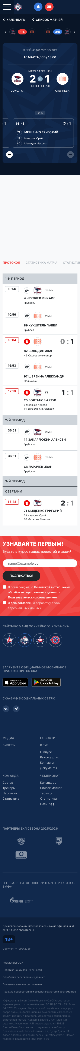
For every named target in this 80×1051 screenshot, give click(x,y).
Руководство (49, 757)
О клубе (46, 752)
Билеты (9, 745)
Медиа (8, 738)
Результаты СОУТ (14, 962)
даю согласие (21, 603)
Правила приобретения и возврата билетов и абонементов (39, 991)
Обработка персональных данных (24, 977)
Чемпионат (50, 776)
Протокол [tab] (11, 262)
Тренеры (9, 788)
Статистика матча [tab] (41, 262)
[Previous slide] (9, 154)
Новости (47, 738)
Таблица (46, 793)
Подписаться (21, 575)
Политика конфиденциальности (22, 969)
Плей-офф (47, 804)
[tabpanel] (40, 399)
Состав (8, 782)
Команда (11, 776)
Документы (48, 768)
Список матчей (47, 19)
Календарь (13, 19)
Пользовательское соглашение (22, 984)
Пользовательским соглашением (32, 597)
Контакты (47, 762)
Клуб (44, 745)
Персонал (10, 793)
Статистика (11, 798)
